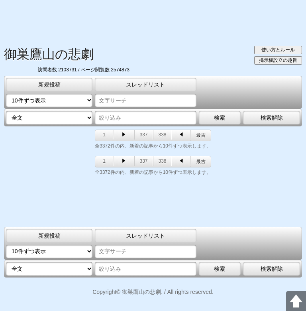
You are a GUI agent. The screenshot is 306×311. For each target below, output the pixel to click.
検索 (219, 117)
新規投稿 (49, 84)
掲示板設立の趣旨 (278, 60)
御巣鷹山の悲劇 (49, 54)
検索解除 (272, 117)
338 (162, 135)
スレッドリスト (145, 84)
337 (143, 135)
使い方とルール (278, 50)
